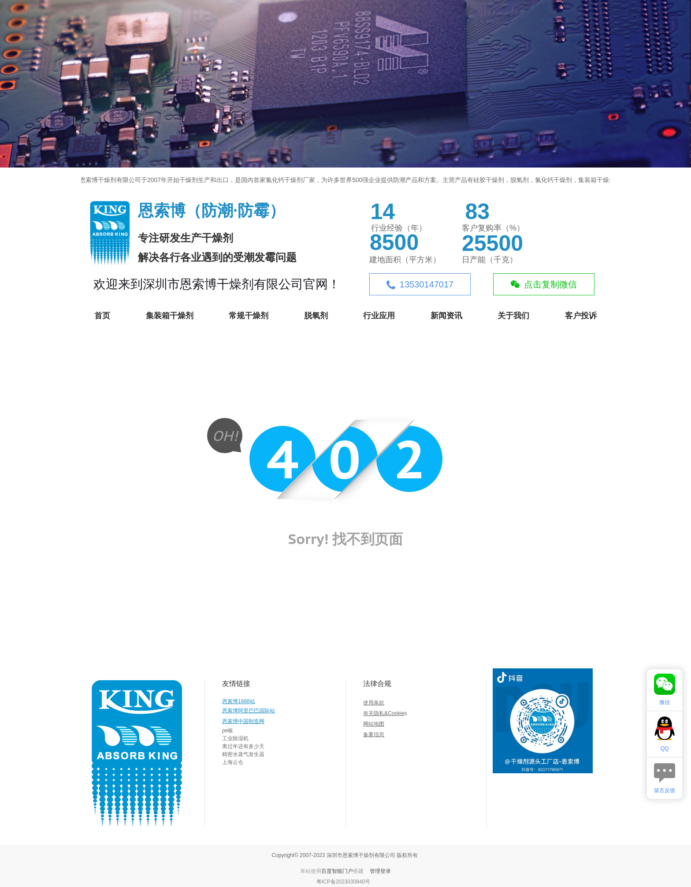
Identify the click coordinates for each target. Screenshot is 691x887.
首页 (102, 315)
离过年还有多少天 (243, 746)
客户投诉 (581, 315)
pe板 (227, 730)
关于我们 (513, 315)
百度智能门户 (337, 871)
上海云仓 (232, 762)
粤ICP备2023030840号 (343, 882)
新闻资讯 (446, 315)
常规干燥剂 (248, 315)
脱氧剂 (316, 315)
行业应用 (379, 315)
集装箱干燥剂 (169, 315)
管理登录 (380, 871)
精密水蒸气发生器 (243, 754)
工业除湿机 (235, 738)
